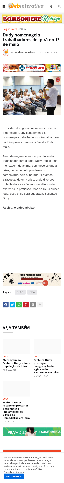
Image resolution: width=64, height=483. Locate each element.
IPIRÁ (32, 292)
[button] (4, 6)
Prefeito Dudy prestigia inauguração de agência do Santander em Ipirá (46, 366)
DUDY (22, 29)
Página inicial (10, 29)
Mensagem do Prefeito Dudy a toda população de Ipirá (16, 363)
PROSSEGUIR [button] (13, 476)
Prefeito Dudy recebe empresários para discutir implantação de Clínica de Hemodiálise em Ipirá (16, 410)
